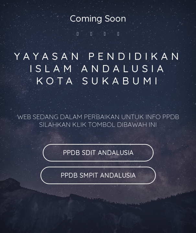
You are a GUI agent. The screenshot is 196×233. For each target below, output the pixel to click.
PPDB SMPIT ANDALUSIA (98, 175)
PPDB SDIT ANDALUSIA (98, 153)
